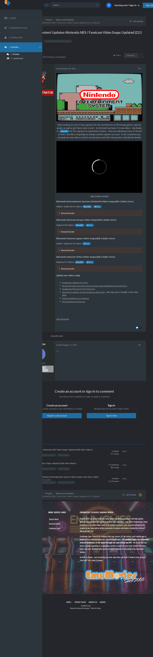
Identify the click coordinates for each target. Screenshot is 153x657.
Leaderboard (51, 524)
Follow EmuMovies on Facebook (101, 285)
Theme (81, 603)
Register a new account (75, 405)
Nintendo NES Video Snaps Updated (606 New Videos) (75, 456)
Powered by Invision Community (91, 609)
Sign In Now (117, 402)
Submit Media (72, 514)
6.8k (62, 99)
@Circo (122, 190)
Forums (49, 519)
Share (117, 55)
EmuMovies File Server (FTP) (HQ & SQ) (104, 275)
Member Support (53, 528)
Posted (89, 68)
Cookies (114, 603)
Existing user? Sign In (127, 5)
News (49, 514)
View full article (87, 306)
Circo (62, 53)
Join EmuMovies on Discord (98, 288)
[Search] (75, 5)
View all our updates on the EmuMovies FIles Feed (109, 279)
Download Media (73, 519)
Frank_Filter (62, 331)
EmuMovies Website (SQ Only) (100, 266)
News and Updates (82, 57)
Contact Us (51, 533)
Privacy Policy (92, 603)
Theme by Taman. (107, 609)
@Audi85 (135, 118)
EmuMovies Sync (73, 524)
